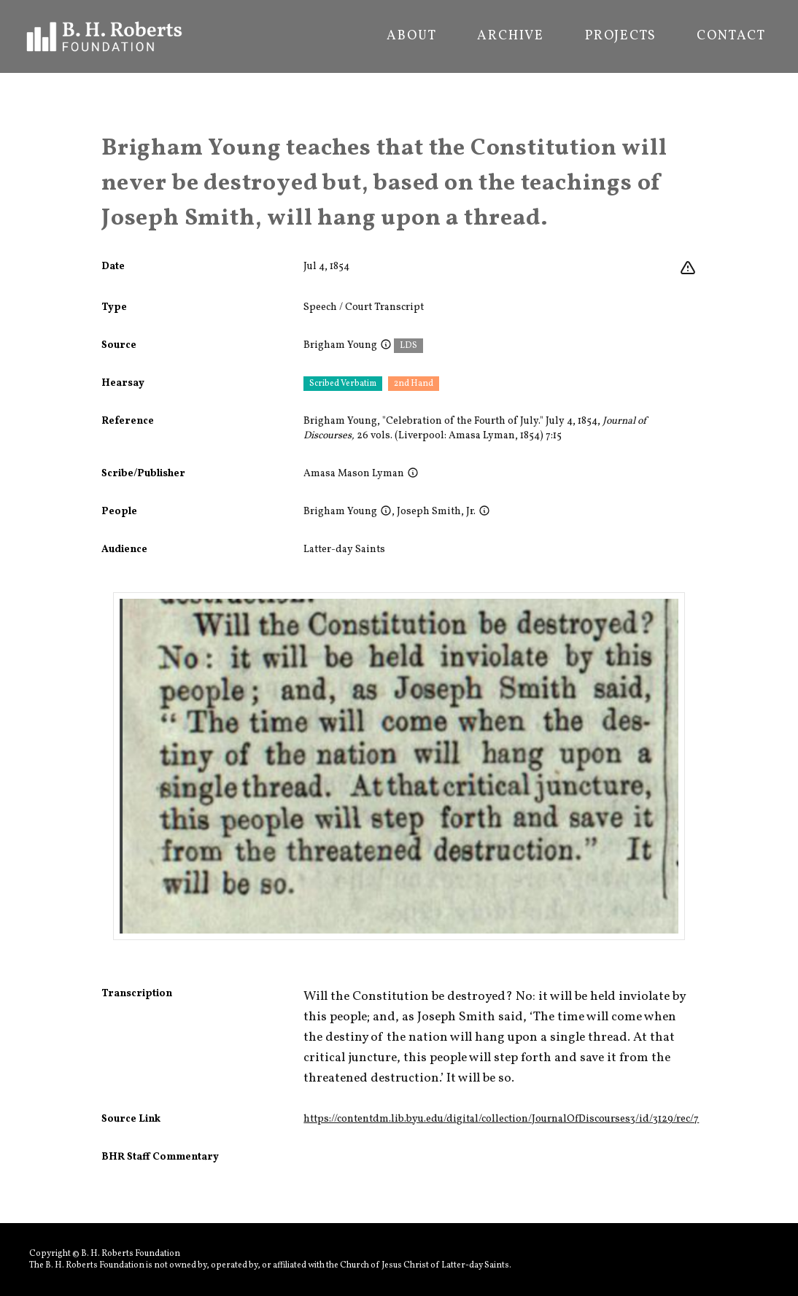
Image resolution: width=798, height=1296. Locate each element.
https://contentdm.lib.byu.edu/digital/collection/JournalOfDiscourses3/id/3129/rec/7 (501, 1119)
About (411, 36)
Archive (510, 36)
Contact (731, 36)
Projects (620, 36)
